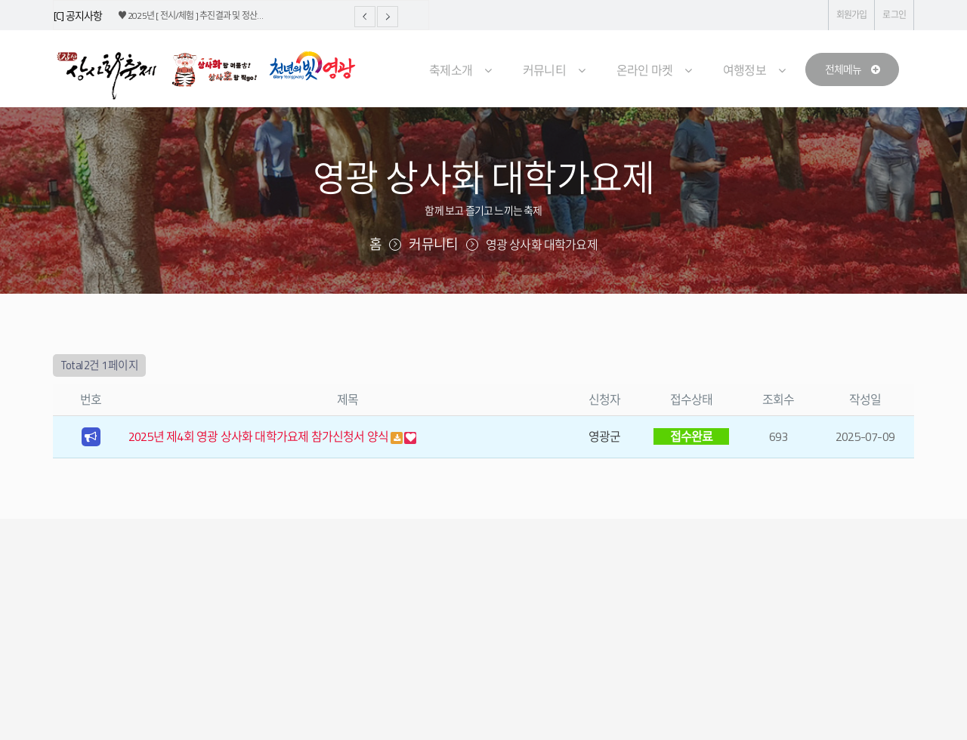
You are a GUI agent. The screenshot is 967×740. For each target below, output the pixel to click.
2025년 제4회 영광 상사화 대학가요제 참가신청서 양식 (259, 436)
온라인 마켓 (644, 70)
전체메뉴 (852, 69)
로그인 (894, 15)
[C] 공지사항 (78, 15)
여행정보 (744, 70)
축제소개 (450, 70)
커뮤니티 (544, 70)
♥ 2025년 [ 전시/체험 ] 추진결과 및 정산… (191, 15)
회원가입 (851, 15)
